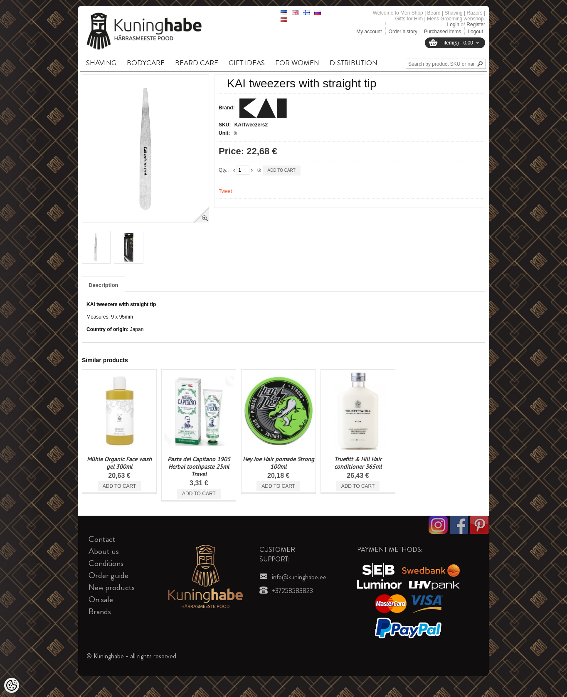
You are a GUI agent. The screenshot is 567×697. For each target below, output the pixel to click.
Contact (102, 539)
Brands (100, 612)
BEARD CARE (196, 63)
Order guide (108, 575)
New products (112, 587)
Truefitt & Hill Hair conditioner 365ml (358, 462)
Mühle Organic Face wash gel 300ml (119, 462)
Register (475, 24)
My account (369, 32)
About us (104, 551)
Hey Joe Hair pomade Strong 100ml (278, 462)
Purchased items (442, 32)
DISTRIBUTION (353, 63)
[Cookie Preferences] (11, 685)
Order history (403, 32)
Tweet (225, 191)
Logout (475, 32)
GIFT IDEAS (247, 63)
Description (103, 285)
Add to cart (282, 170)
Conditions (106, 563)
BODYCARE (146, 63)
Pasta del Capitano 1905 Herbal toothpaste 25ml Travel (199, 466)
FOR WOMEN (297, 63)
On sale (101, 599)
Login (453, 24)
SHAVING (101, 63)
